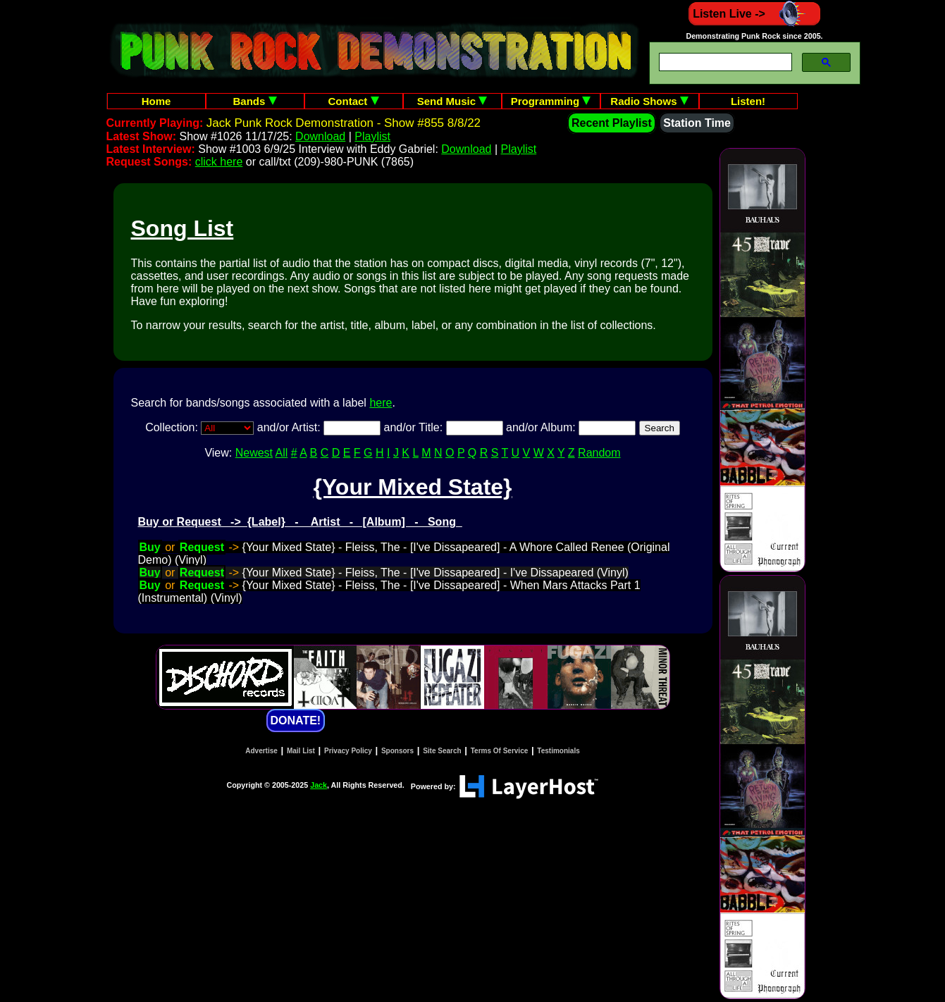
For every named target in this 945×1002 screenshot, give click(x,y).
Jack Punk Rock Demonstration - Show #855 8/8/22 (343, 123)
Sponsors (397, 751)
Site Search (442, 751)
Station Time (697, 123)
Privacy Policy (348, 751)
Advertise (261, 751)
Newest (254, 453)
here (380, 403)
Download (320, 136)
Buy (150, 547)
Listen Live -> (754, 13)
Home (156, 101)
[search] (724, 62)
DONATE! (296, 720)
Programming (551, 101)
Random (599, 453)
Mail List (301, 751)
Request (202, 547)
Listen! (748, 101)
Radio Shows (649, 101)
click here (219, 162)
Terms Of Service (500, 751)
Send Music (452, 101)
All (282, 453)
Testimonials (558, 751)
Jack (318, 785)
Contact (353, 101)
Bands (254, 101)
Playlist (372, 136)
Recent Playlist (612, 123)
